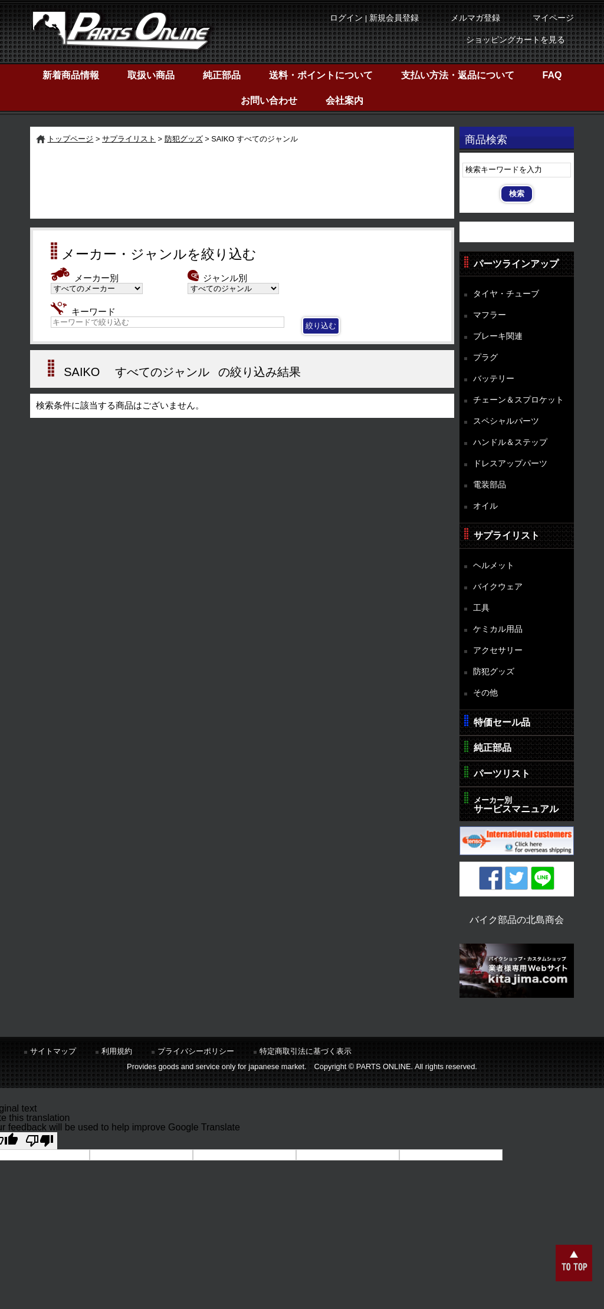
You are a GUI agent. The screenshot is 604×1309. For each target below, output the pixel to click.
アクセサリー (498, 650)
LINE (542, 878)
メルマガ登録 (475, 18)
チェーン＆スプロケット (518, 399)
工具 (481, 608)
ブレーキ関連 (498, 336)
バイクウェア (498, 586)
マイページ (553, 18)
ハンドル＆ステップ (510, 442)
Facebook (491, 878)
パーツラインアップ (516, 264)
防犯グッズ (184, 138)
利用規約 (116, 1051)
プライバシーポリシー (195, 1051)
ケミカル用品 (498, 629)
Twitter (516, 878)
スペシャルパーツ (506, 421)
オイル (485, 506)
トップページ (70, 138)
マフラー (489, 315)
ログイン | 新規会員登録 (374, 18)
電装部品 (489, 484)
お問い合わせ (269, 100)
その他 (485, 692)
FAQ (552, 75)
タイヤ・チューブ (506, 293)
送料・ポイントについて (321, 75)
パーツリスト (502, 774)
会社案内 (344, 100)
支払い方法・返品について (457, 75)
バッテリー (493, 378)
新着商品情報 (70, 75)
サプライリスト (129, 138)
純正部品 (222, 75)
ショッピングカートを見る (515, 39)
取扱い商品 (151, 75)
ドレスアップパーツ (510, 463)
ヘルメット (493, 565)
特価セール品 (502, 722)
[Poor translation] (39, 1140)
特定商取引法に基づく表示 (306, 1051)
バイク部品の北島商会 (517, 920)
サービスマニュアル (516, 805)
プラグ (485, 357)
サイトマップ (53, 1051)
